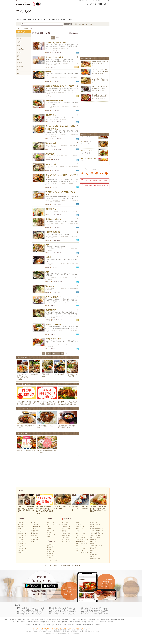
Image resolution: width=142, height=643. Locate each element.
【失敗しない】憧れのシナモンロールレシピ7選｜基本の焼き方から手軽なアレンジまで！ (43, 608)
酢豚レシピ (79, 522)
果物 (18, 70)
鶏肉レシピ (20, 526)
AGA (97, 621)
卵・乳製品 (20, 63)
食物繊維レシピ (94, 544)
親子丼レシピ (65, 522)
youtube (101, 173)
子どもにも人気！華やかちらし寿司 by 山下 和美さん (60, 127)
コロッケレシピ (80, 550)
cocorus (23, 621)
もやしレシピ (21, 541)
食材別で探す (21, 32)
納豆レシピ (34, 535)
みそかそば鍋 (50, 164)
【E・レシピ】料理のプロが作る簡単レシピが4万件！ (63, 565)
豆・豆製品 (20, 66)
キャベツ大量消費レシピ (96, 528)
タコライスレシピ (80, 548)
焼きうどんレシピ (67, 541)
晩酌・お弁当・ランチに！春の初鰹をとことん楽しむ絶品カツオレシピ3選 (99, 88)
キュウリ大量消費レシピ (96, 533)
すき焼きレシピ (66, 533)
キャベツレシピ (22, 535)
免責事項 (97, 625)
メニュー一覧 (105, 0)
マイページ (71, 19)
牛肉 (19, 38)
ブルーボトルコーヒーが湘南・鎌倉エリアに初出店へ (96, 614)
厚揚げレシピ (34, 531)
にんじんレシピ (22, 546)
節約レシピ (93, 548)
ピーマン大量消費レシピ (96, 531)
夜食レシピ (93, 556)
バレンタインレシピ (52, 560)
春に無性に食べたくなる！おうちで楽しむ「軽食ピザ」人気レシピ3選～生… (99, 96)
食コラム (47, 19)
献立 (24, 19)
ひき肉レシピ (21, 528)
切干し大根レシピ (36, 537)
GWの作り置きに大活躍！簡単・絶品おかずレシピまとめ (100, 63)
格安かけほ (119, 619)
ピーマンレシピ (22, 544)
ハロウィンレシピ (51, 555)
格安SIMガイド (105, 619)
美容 (83, 621)
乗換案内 (65, 621)
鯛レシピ (49, 532)
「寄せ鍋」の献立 (59, 374)
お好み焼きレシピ (67, 535)
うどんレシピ (65, 539)
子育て (79, 0)
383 (62, 353)
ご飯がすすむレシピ (95, 559)
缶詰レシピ (93, 526)
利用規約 (34, 625)
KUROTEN (13, 619)
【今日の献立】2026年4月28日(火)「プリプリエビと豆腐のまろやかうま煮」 (70, 612)
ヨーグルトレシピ (36, 526)
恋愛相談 (36, 621)
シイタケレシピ (51, 522)
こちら (83, 631)
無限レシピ (93, 550)
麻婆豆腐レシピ (80, 526)
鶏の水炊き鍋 (50, 143)
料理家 (63, 19)
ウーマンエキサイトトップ (91, 4)
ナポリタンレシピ (80, 537)
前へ (52, 38)
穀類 (18, 59)
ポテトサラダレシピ (81, 544)
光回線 (113, 619)
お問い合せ (71, 625)
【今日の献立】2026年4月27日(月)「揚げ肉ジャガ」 (95, 612)
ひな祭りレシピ (51, 551)
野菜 (18, 56)
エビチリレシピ (80, 531)
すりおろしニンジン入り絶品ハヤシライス (60, 193)
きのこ (19, 73)
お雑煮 (48, 257)
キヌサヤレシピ (51, 537)
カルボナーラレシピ (81, 541)
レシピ (53, 621)
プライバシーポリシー (45, 625)
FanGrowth (35, 619)
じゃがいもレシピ (22, 531)
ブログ (79, 619)
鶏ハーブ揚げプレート (54, 297)
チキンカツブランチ (53, 339)
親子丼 (83, 143)
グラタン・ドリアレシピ (82, 539)
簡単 (34, 19)
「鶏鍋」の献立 (33, 374)
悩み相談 (29, 621)
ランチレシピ (93, 554)
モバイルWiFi (15, 621)
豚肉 (19, 42)
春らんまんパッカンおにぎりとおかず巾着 (60, 176)
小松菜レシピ (21, 552)
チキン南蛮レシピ (67, 537)
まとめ (40, 19)
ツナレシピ (34, 541)
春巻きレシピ (79, 528)
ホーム (19, 19)
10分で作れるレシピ (95, 524)
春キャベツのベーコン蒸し (88, 160)
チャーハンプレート (53, 324)
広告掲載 (78, 625)
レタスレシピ (50, 528)
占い (94, 0)
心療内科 (65, 619)
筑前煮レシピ (65, 531)
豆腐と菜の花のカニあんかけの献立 (59, 86)
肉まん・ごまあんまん (54, 57)
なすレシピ (20, 539)
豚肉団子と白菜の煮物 (54, 101)
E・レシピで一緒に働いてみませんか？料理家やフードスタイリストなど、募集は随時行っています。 (62, 628)
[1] (43, 353)
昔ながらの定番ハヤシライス (57, 43)
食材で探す (78, 24)
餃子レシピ (79, 524)
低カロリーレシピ (94, 541)
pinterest (106, 173)
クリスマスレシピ (51, 558)
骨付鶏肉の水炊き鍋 (53, 219)
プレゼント (98, 0)
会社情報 (27, 625)
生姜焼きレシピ (66, 526)
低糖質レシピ (93, 539)
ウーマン (46, 621)
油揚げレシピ (34, 533)
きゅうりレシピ (22, 548)
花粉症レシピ (50, 549)
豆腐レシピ (34, 528)
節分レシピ (50, 547)
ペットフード (90, 621)
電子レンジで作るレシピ (96, 537)
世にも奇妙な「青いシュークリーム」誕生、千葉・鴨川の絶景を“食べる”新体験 (40, 614)
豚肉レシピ (20, 524)
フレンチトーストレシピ (82, 552)
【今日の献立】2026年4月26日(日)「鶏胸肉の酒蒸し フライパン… (100, 79)
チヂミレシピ (79, 546)
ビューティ (89, 0)
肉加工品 (21, 49)
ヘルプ (64, 625)
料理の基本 (55, 19)
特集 (29, 19)
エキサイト (105, 4)
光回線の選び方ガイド (24, 619)
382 (58, 353)
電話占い (84, 619)
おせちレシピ (50, 545)
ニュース (59, 621)
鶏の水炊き (49, 154)
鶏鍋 (47, 245)
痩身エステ (103, 621)
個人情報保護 (57, 625)
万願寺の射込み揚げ (53, 232)
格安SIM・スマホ (94, 619)
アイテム (72, 619)
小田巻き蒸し (50, 115)
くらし (83, 0)
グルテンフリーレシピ (96, 546)
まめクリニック (44, 619)
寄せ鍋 (48, 72)
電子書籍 (110, 621)
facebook (82, 173)
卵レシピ (33, 522)
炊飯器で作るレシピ (95, 535)
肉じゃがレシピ (66, 528)
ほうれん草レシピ (22, 550)
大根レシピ (20, 537)
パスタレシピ (79, 535)
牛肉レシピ (20, 522)
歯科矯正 (77, 621)
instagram (91, 173)
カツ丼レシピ (65, 524)
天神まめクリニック (56, 619)
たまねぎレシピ (22, 533)
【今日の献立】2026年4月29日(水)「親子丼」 (29, 612)
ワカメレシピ (34, 539)
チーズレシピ (34, 524)
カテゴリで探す (87, 24)
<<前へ (49, 353)
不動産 (72, 621)
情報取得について (88, 625)
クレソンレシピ (51, 534)
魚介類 (19, 52)
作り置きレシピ (94, 522)
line (96, 173)
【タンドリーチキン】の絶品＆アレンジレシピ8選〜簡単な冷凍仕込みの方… (100, 71)
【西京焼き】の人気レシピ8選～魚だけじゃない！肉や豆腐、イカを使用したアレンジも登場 (75, 608)
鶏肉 (19, 45)
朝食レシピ (93, 552)
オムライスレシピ (80, 533)
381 (54, 353)
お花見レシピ (50, 553)
